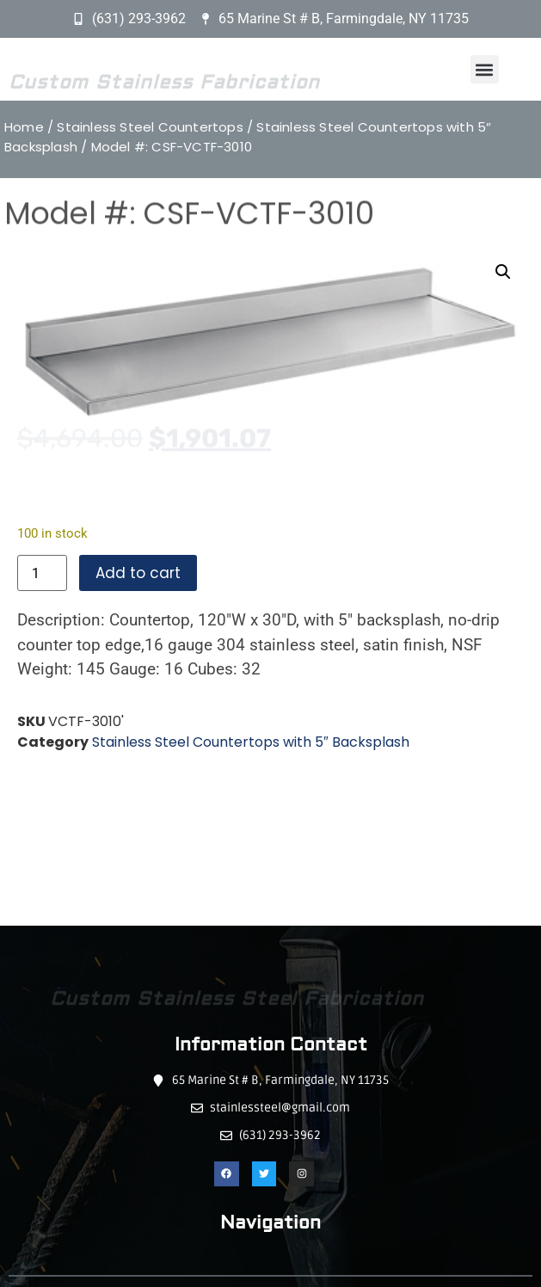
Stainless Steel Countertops (150, 127)
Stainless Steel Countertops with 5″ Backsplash (250, 742)
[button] (484, 69)
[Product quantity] (42, 573)
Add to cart (138, 573)
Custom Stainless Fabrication (164, 87)
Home (24, 127)
